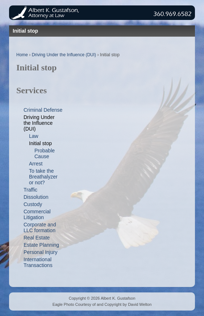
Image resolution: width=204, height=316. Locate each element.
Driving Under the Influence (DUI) (64, 54)
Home (22, 54)
